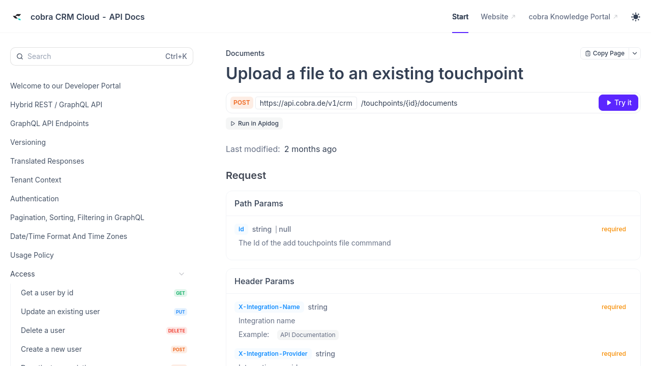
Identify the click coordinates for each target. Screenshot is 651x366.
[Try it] (618, 103)
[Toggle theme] (635, 16)
